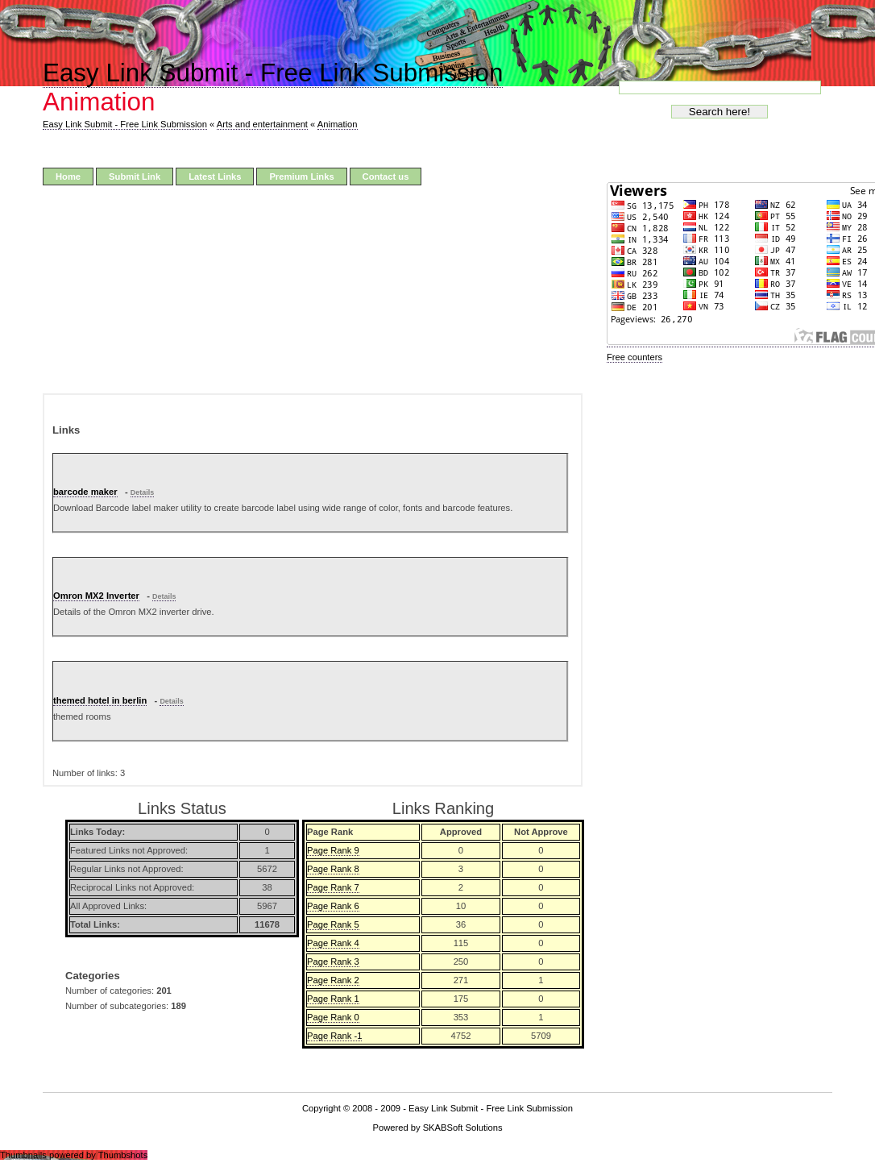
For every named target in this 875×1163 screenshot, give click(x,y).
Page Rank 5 (333, 924)
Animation (337, 124)
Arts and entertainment (262, 124)
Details (142, 492)
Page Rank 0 (333, 1017)
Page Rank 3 (333, 961)
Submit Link (134, 176)
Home (68, 176)
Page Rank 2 (333, 980)
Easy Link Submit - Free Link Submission (273, 73)
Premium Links (301, 176)
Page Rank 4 (333, 943)
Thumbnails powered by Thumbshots (73, 1155)
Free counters (634, 357)
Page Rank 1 (333, 998)
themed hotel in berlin (100, 700)
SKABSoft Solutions (463, 1127)
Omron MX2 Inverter (96, 595)
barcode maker (85, 491)
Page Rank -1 (334, 1035)
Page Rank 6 (333, 906)
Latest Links (215, 176)
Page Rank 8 (333, 869)
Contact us (386, 176)
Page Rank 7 (333, 887)
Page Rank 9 (333, 850)
